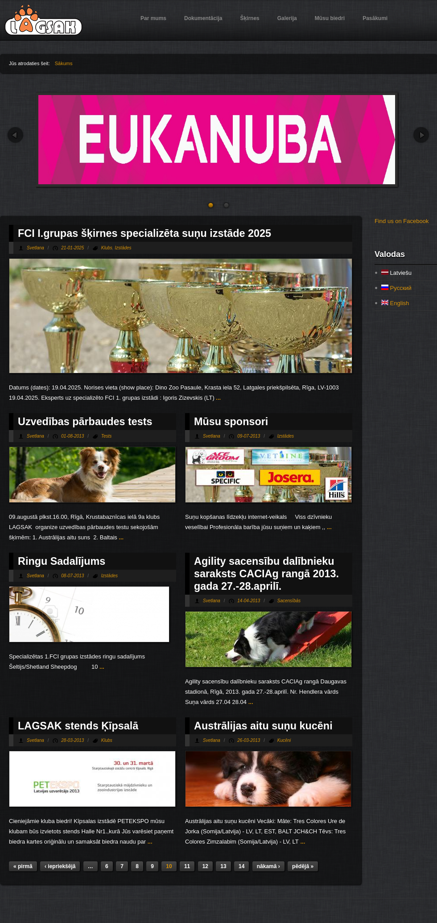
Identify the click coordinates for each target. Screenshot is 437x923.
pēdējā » (302, 866)
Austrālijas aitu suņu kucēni (263, 726)
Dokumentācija (203, 18)
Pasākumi (375, 18)
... (217, 397)
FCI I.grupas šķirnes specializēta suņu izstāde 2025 (144, 233)
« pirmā (23, 866)
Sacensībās (289, 600)
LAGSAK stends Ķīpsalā (78, 726)
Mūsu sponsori (231, 421)
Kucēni (284, 740)
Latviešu (396, 272)
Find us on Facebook (402, 221)
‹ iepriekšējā (60, 866)
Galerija (287, 18)
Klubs (106, 247)
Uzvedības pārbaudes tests (85, 421)
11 (187, 866)
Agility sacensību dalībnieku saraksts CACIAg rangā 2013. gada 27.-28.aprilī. (266, 573)
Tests (106, 436)
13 (223, 866)
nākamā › (268, 866)
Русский (396, 288)
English (395, 303)
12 (205, 866)
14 (241, 866)
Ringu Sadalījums (61, 561)
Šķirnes (249, 18)
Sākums (64, 63)
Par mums (153, 18)
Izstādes (123, 247)
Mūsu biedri (330, 18)
